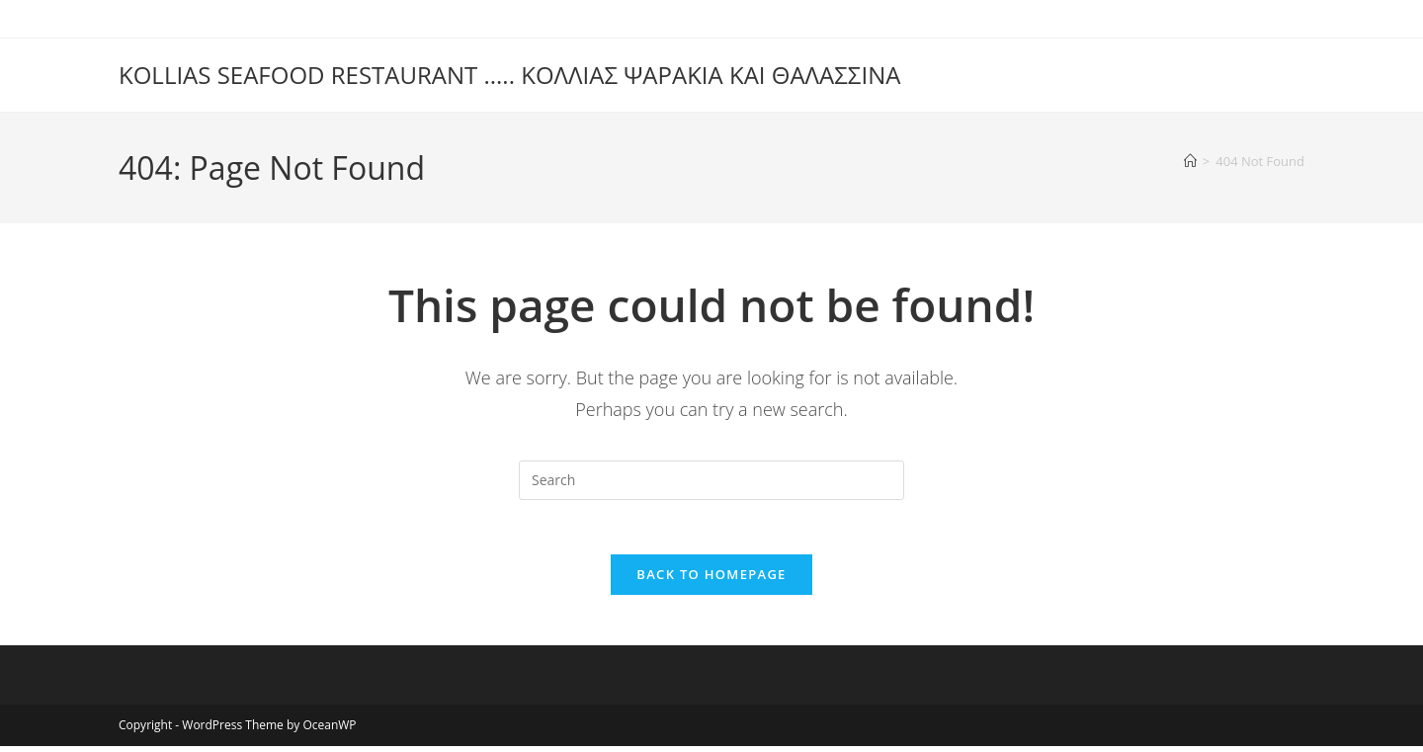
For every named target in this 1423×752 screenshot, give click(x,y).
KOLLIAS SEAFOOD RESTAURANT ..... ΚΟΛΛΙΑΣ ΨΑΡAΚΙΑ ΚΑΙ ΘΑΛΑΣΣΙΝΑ (509, 74)
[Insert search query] (711, 480)
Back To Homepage (711, 580)
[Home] (1190, 161)
